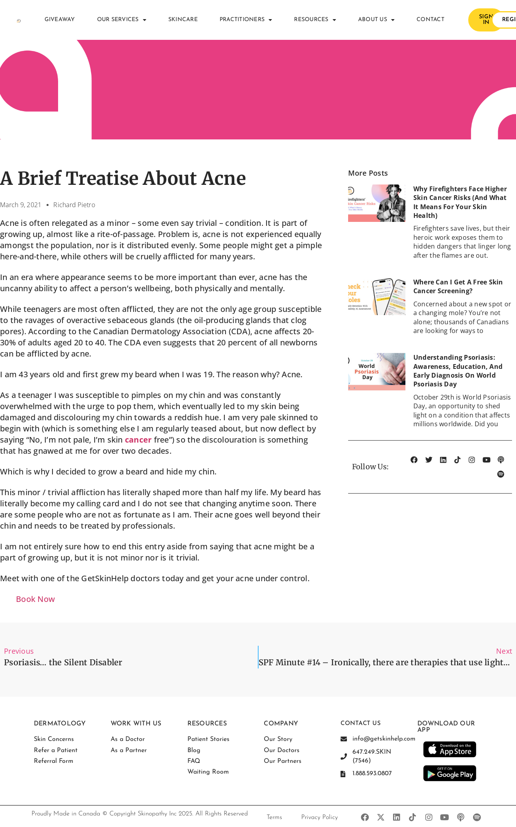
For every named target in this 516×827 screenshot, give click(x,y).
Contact (430, 20)
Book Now (35, 599)
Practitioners (246, 20)
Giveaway (60, 20)
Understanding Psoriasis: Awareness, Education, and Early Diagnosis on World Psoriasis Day (457, 370)
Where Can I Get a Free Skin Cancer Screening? (458, 286)
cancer (138, 439)
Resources (315, 20)
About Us (376, 20)
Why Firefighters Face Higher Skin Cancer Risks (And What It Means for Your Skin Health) (460, 202)
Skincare (183, 20)
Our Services (121, 20)
